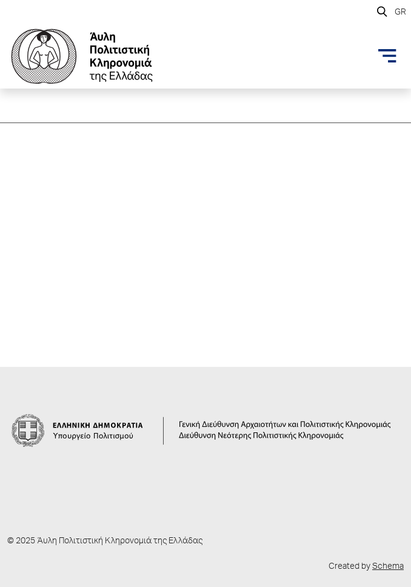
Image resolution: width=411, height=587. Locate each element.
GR (400, 12)
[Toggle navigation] (387, 55)
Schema (388, 567)
